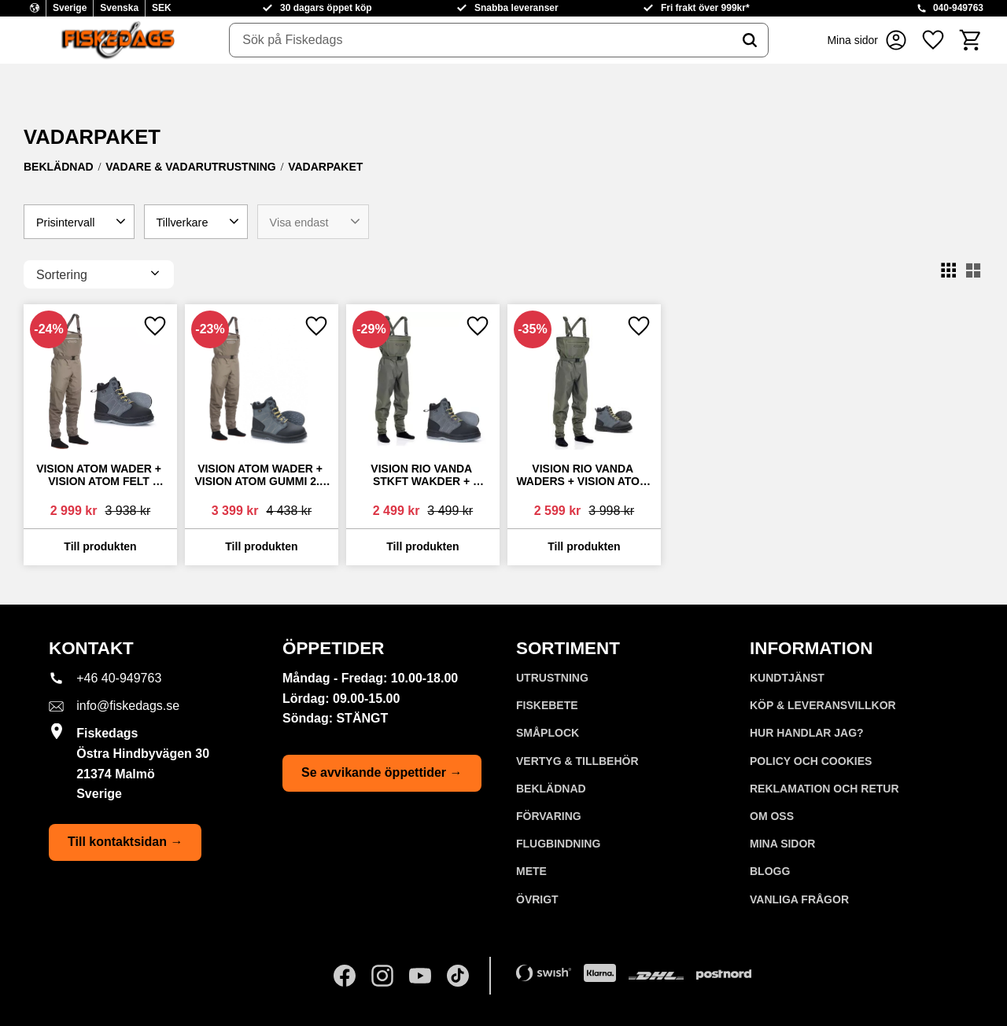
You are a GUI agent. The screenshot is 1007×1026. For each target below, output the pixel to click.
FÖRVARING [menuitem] (548, 816)
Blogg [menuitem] (770, 871)
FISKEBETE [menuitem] (547, 705)
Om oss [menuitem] (772, 816)
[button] (933, 40)
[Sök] (750, 40)
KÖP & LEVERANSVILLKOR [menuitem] (823, 705)
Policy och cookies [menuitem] (811, 761)
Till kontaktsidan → (125, 841)
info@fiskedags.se (127, 705)
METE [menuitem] (531, 871)
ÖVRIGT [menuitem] (537, 899)
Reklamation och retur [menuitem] (824, 788)
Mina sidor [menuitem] (782, 843)
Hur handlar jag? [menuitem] (807, 732)
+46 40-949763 (118, 678)
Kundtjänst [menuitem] (787, 677)
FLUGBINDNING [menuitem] (558, 843)
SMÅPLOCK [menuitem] (547, 732)
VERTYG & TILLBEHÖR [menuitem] (577, 761)
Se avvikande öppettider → (382, 772)
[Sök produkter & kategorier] (481, 40)
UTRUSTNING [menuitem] (552, 677)
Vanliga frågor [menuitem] (799, 899)
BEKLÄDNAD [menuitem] (551, 788)
